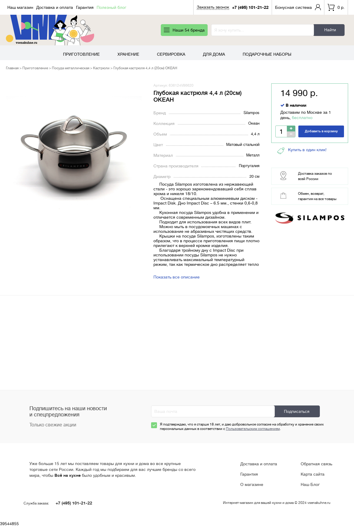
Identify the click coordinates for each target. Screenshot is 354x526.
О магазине (251, 484)
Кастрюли (101, 68)
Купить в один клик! (302, 150)
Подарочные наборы (267, 54)
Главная (12, 68)
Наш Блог (310, 484)
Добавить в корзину (321, 131)
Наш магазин (20, 7)
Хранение (128, 54)
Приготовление (81, 54)
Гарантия (85, 7)
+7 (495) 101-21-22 (250, 7)
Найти (330, 29)
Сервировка (171, 54)
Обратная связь (316, 463)
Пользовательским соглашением (253, 429)
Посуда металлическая (70, 68)
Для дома (214, 54)
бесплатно (302, 117)
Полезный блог (111, 7)
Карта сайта (313, 474)
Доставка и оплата (54, 7)
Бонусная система (293, 7)
